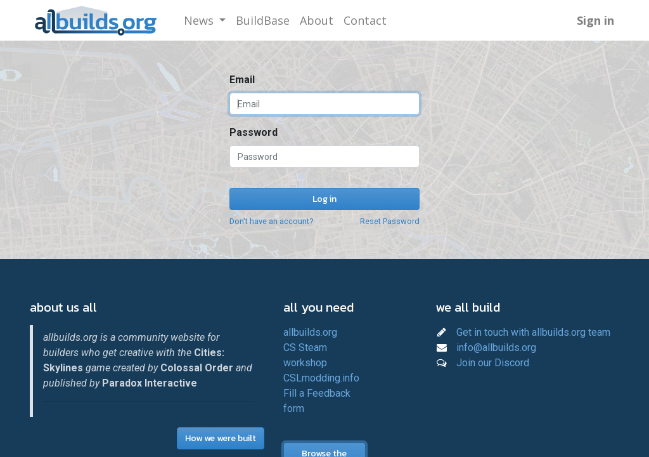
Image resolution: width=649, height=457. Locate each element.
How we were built (220, 438)
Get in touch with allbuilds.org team (533, 332)
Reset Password (390, 221)
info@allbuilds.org (496, 347)
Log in (324, 199)
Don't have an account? (271, 221)
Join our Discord (492, 363)
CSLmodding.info (321, 378)
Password (253, 132)
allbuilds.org (310, 332)
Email (242, 80)
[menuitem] (263, 20)
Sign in (595, 20)
